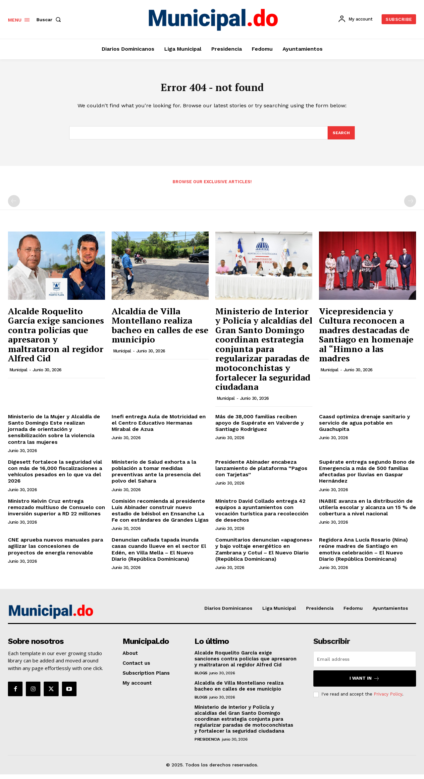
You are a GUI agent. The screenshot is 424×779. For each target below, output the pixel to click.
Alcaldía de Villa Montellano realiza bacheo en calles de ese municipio (160, 330)
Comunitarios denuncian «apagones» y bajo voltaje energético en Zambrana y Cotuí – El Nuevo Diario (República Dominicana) (263, 554)
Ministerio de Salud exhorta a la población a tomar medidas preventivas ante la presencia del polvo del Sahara (156, 476)
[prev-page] (14, 206)
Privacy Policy (388, 699)
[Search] (341, 137)
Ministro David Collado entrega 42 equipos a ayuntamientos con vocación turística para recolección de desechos (261, 515)
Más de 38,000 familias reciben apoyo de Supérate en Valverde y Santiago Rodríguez (259, 427)
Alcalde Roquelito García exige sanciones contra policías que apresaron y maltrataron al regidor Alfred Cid (56, 339)
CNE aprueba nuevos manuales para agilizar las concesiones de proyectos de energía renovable (55, 551)
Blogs (200, 677)
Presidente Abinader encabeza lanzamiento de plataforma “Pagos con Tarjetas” (261, 472)
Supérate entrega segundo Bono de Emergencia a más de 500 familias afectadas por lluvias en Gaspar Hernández (367, 476)
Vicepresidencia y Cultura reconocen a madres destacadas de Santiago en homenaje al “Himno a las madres (366, 339)
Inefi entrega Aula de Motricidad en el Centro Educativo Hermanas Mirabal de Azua (159, 427)
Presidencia (207, 744)
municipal (18, 374)
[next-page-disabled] (410, 206)
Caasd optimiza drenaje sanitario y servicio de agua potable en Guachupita (364, 427)
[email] (364, 664)
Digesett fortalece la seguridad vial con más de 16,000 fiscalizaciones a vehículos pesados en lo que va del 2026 (55, 476)
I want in (364, 683)
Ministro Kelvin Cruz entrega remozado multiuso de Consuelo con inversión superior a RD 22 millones (56, 511)
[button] (50, 19)
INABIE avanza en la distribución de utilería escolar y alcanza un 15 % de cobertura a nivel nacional (367, 511)
